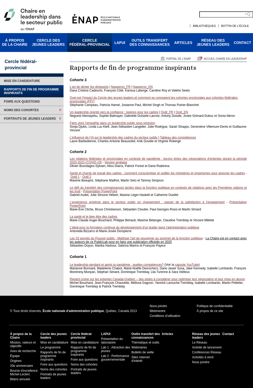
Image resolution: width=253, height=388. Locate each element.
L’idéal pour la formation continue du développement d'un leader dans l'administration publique (134, 227)
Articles (183, 43)
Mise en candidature (22, 81)
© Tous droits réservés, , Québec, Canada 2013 (73, 311)
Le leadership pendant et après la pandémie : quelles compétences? (117, 265)
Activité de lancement (207, 347)
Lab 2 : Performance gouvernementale (115, 357)
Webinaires (139, 347)
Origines (16, 361)
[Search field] (226, 14)
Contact (242, 43)
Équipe (15, 356)
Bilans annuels (20, 379)
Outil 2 (86, 177)
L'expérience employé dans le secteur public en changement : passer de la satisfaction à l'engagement (147, 202)
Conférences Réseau (206, 352)
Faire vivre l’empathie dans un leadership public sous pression (112, 123)
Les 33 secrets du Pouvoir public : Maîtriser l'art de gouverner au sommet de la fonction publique (136, 238)
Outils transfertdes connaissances (150, 42)
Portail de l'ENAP (178, 58)
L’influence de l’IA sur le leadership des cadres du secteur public (113, 137)
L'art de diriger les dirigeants (89, 87)
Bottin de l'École (235, 25)
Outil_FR (167, 112)
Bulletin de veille (142, 352)
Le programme (51, 347)
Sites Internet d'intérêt (140, 359)
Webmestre (157, 311)
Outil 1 (75, 177)
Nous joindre (158, 306)
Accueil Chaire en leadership (225, 58)
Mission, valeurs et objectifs (23, 344)
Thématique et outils (145, 342)
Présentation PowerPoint (100, 191)
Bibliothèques (204, 25)
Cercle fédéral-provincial (81, 335)
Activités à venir (203, 357)
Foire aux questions (22, 101)
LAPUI (119, 43)
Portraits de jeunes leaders (30, 118)
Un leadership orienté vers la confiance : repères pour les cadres (114, 112)
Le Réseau (199, 342)
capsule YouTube (187, 265)
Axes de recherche (23, 351)
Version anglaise (116, 162)
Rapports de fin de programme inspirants (31, 91)
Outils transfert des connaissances (145, 335)
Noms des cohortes (21, 110)
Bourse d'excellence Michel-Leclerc (24, 372)
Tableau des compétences (178, 137)
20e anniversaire (21, 366)
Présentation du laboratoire (112, 340)
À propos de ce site (210, 311)
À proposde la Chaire (14, 42)
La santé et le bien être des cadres (93, 216)
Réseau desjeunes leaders (213, 42)
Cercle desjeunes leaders (48, 42)
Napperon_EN (143, 87)
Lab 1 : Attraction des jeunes (115, 349)
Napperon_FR (120, 87)
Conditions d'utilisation (165, 316)
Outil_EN (182, 112)
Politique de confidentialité (215, 306)
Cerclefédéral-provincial (89, 42)
